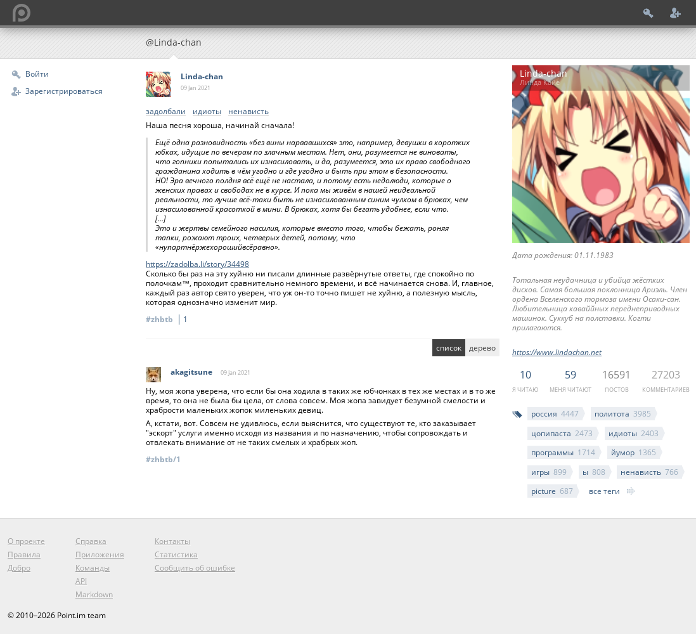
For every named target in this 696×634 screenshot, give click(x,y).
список (448, 347)
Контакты (172, 541)
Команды (92, 568)
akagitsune (191, 371)
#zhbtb (168, 319)
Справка (90, 541)
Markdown (94, 594)
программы (563, 452)
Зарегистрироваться (64, 91)
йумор (633, 452)
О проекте (26, 541)
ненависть (649, 472)
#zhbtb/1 (163, 459)
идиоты (634, 433)
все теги (604, 491)
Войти (37, 73)
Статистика (176, 554)
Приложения (99, 554)
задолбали (166, 112)
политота (623, 413)
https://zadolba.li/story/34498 (197, 264)
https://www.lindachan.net (557, 352)
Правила (24, 554)
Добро (19, 568)
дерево (482, 347)
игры (549, 472)
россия (555, 413)
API (81, 581)
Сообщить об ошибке (195, 568)
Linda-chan (202, 76)
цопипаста (562, 433)
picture (552, 491)
